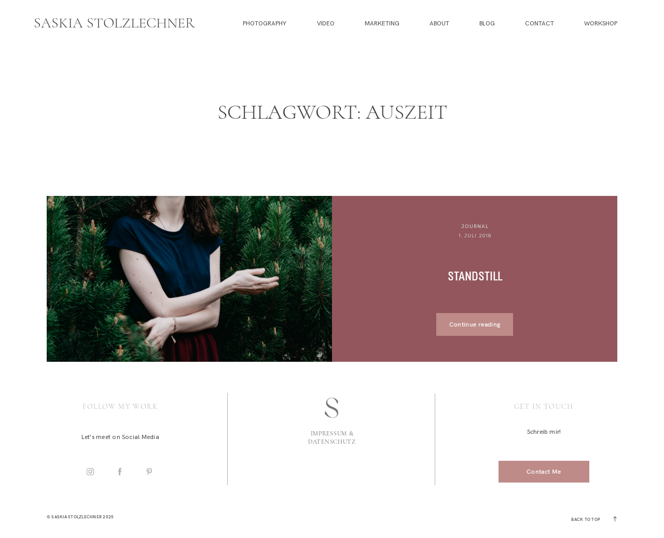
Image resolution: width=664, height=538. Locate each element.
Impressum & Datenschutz (332, 437)
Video (326, 23)
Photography (264, 23)
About (439, 23)
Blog (487, 23)
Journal (475, 226)
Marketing (382, 23)
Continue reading (475, 324)
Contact (539, 23)
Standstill (475, 276)
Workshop (600, 23)
